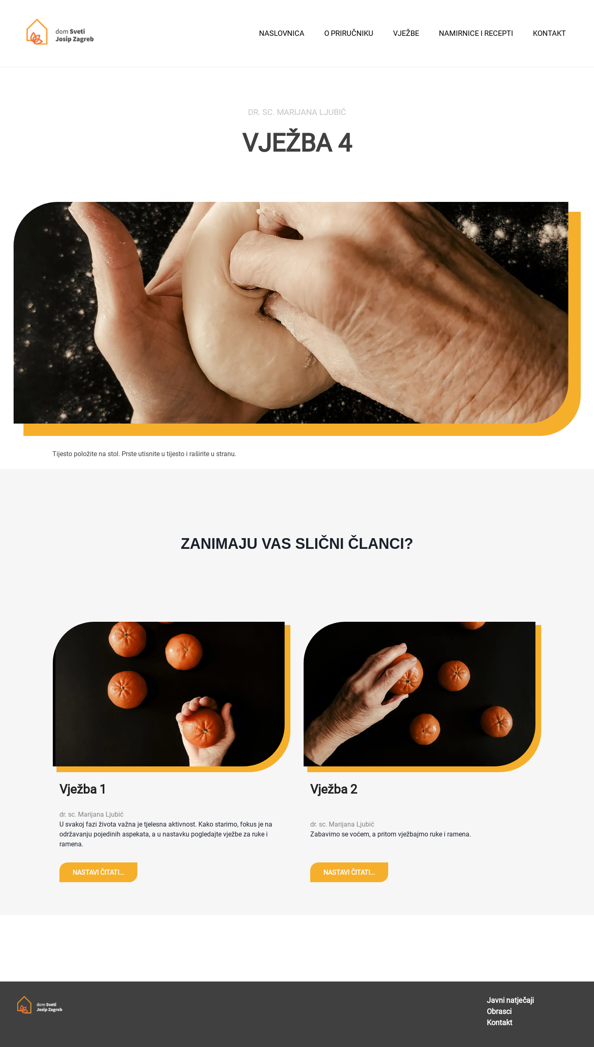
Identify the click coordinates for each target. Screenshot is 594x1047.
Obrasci (499, 1011)
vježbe (406, 33)
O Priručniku (348, 33)
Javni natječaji (510, 1000)
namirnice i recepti (476, 33)
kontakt (549, 33)
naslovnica (281, 33)
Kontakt (499, 1022)
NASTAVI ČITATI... (98, 872)
